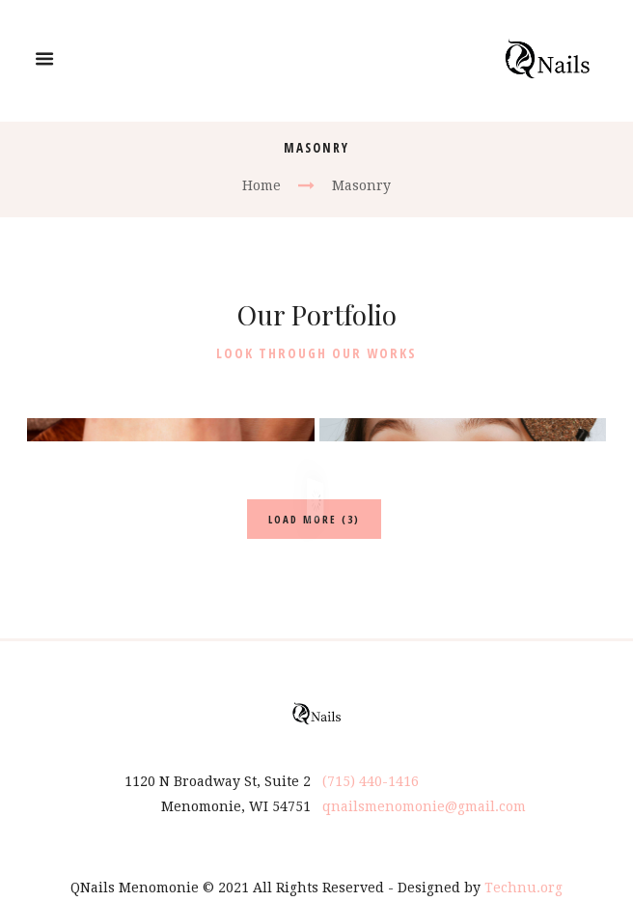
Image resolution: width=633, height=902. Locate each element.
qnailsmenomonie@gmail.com (424, 783)
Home (261, 185)
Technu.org (523, 864)
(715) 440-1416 (370, 758)
